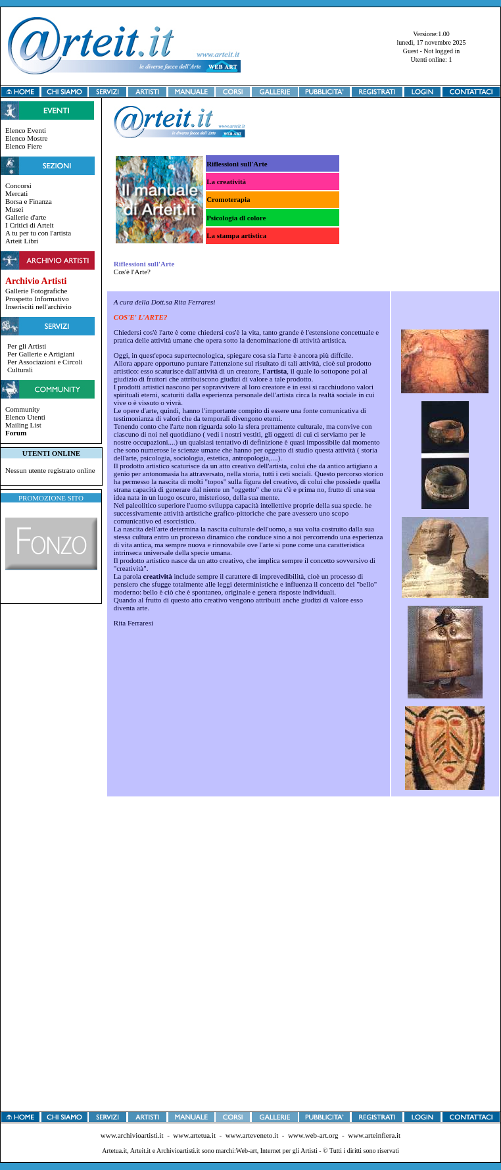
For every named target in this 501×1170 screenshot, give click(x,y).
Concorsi (18, 185)
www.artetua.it (194, 1135)
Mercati (16, 193)
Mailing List (23, 425)
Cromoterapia (228, 199)
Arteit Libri (21, 241)
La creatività (226, 181)
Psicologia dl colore (236, 218)
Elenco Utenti (25, 417)
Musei (14, 209)
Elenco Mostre (26, 138)
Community (22, 409)
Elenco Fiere (23, 146)
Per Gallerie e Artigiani (40, 354)
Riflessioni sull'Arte (237, 164)
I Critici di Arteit (29, 225)
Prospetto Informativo (37, 299)
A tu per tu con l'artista (38, 233)
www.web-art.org (313, 1135)
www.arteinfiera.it (374, 1135)
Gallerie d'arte (25, 217)
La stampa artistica (236, 235)
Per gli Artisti (26, 346)
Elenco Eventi (25, 130)
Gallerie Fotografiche (36, 291)
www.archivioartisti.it (132, 1135)
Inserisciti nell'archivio (38, 306)
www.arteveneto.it (252, 1135)
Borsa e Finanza (28, 201)
